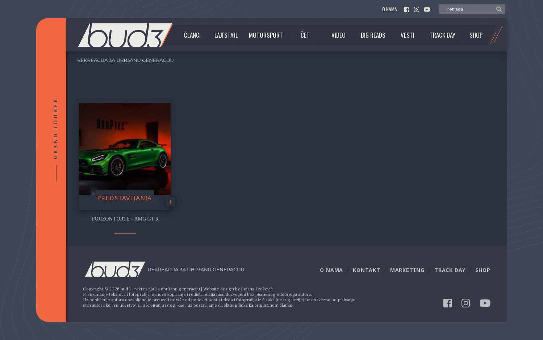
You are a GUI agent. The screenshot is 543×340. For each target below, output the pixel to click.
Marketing (407, 269)
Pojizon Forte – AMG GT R (125, 219)
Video (338, 35)
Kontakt (366, 269)
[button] (497, 9)
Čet (305, 35)
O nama (389, 9)
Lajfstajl (226, 35)
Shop (476, 35)
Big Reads (373, 35)
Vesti (407, 35)
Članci (192, 35)
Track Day (442, 35)
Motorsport (266, 35)
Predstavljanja (124, 198)
